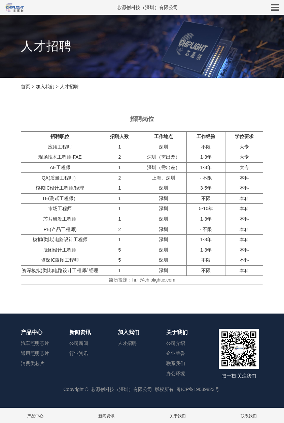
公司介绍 (175, 343)
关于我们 (177, 332)
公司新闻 (78, 343)
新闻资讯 (80, 332)
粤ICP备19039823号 (197, 389)
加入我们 (45, 86)
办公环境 (175, 373)
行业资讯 (78, 353)
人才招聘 (69, 86)
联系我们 (175, 363)
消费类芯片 (32, 363)
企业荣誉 (175, 353)
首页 (25, 86)
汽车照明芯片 (35, 343)
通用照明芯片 (35, 353)
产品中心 (31, 332)
